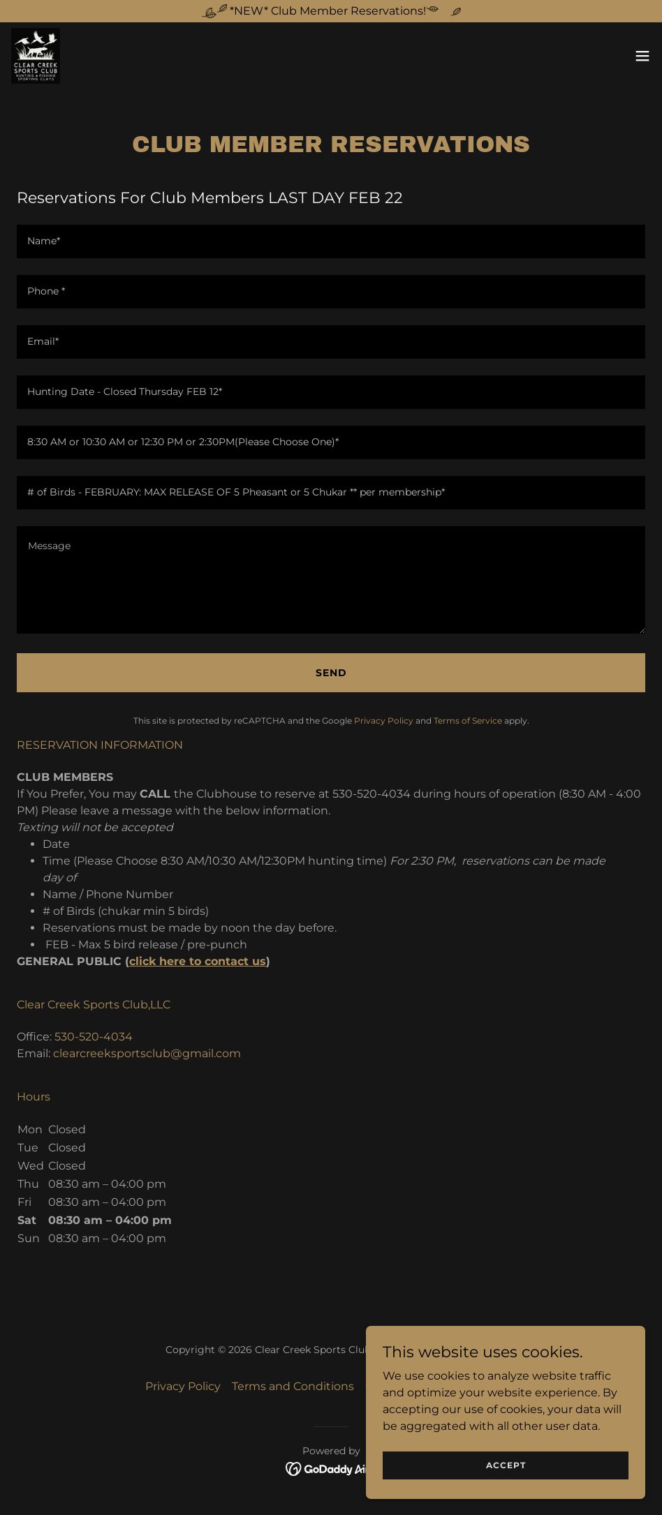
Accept (506, 1465)
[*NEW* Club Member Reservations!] (331, 11)
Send (331, 672)
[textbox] (331, 241)
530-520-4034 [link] (93, 1036)
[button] (642, 56)
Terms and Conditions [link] (293, 1386)
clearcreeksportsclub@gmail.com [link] (147, 1053)
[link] (35, 56)
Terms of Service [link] (468, 720)
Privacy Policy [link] (383, 720)
